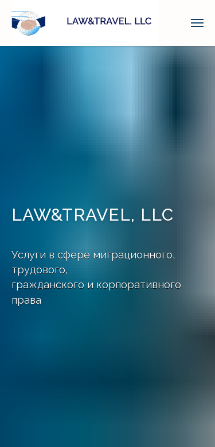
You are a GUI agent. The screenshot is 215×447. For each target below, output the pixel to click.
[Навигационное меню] (19, 17)
